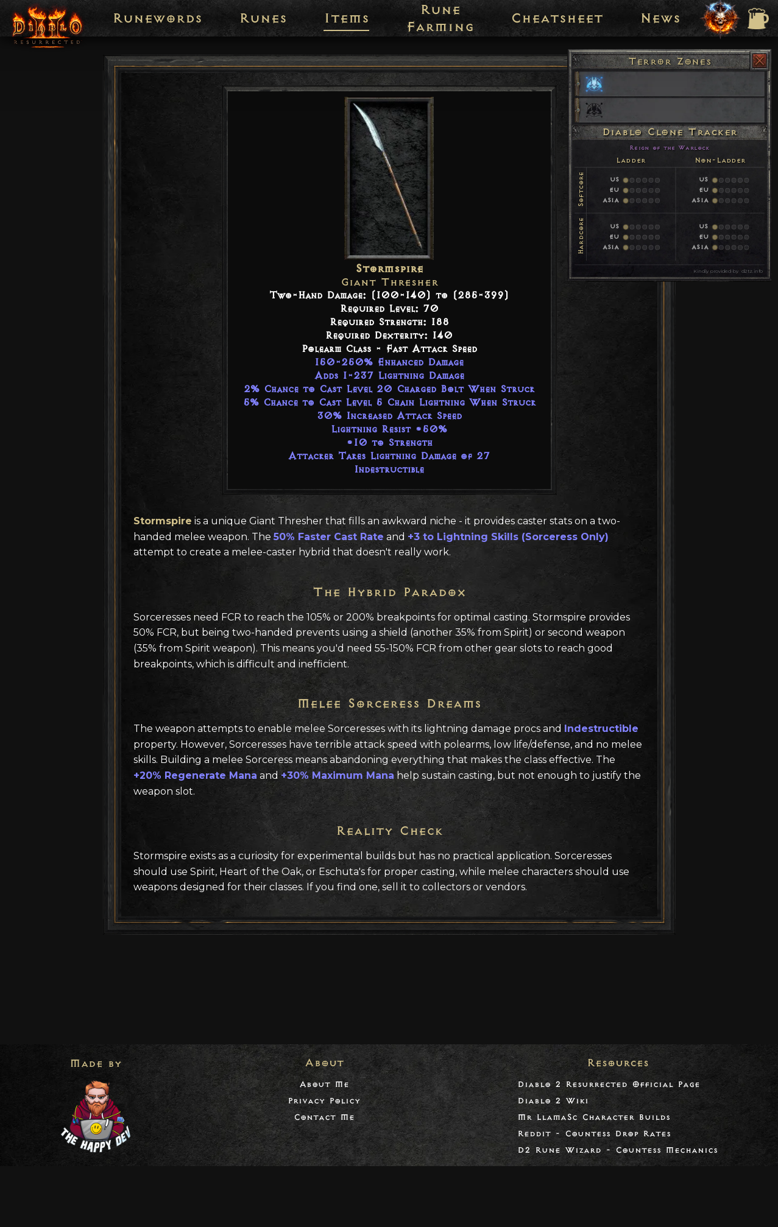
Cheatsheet (557, 18)
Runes (263, 18)
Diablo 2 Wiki (553, 1100)
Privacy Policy (324, 1100)
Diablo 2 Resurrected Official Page (608, 1084)
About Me (324, 1084)
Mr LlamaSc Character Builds (593, 1117)
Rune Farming (440, 18)
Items (346, 18)
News (660, 18)
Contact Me (324, 1117)
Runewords (157, 18)
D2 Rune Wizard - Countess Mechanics (617, 1150)
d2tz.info (751, 271)
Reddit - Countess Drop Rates (594, 1133)
